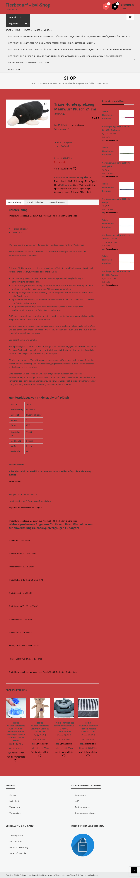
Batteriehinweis (82, 807)
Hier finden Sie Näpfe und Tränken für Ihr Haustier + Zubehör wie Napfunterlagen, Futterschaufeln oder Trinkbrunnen (68, 49)
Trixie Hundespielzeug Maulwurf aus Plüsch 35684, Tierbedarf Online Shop (43, 215)
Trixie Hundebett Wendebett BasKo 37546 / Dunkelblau (64, 727)
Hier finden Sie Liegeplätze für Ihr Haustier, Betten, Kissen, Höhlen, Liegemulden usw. (50, 43)
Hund (17, 30)
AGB (77, 801)
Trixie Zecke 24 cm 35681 (20, 593)
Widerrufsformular (18, 853)
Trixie (89, 192)
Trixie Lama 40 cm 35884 (20, 632)
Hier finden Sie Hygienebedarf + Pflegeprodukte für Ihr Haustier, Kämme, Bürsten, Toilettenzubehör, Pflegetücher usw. (68, 36)
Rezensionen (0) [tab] (57, 202)
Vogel (47, 30)
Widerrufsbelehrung (18, 847)
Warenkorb (14, 807)
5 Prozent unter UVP (47, 83)
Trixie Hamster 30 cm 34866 (21, 566)
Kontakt (13, 795)
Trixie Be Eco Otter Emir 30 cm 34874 (26, 580)
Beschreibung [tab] (14, 202)
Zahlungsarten (16, 835)
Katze (27, 30)
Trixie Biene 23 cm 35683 (20, 619)
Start (8, 30)
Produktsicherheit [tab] (35, 202)
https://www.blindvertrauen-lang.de (25, 507)
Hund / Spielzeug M (82, 185)
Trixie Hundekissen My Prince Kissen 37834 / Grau (88, 727)
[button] (45, 104)
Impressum (80, 795)
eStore (65, 875)
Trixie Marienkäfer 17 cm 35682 (23, 606)
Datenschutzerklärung (85, 813)
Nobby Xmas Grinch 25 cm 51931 (24, 645)
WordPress (94, 875)
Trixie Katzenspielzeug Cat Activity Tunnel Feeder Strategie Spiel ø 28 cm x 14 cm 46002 (16, 731)
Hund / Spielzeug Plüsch (75, 192)
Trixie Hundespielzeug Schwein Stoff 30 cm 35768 (40, 727)
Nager (37, 30)
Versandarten (15, 481)
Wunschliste (14, 813)
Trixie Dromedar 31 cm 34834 (22, 553)
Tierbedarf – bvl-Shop (28, 5)
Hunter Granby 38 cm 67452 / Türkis (25, 658)
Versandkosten (78, 125)
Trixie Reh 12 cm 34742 (19, 540)
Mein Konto (14, 801)
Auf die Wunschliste (65, 168)
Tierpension (14, 69)
